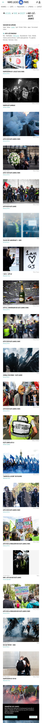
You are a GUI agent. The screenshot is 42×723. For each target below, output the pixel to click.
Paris (15, 13)
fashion (8, 27)
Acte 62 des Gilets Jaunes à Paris (11, 139)
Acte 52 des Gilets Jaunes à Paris (11, 341)
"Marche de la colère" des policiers (12, 476)
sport (17, 27)
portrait (21, 27)
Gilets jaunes (16, 36)
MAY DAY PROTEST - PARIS (9, 645)
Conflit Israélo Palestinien (22, 38)
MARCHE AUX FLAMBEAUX (9, 105)
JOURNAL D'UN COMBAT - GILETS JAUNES (12, 375)
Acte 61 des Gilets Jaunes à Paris (11, 173)
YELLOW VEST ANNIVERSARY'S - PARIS (12, 240)
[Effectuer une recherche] (37, 2)
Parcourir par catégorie (9, 25)
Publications (20, 7)
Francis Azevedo (6, 579)
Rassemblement (23, 36)
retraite (34, 36)
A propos (30, 7)
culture (4, 29)
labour (29, 27)
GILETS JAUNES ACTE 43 (8, 442)
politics (25, 27)
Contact (39, 7)
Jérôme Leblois (6, 107)
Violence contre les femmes (9, 38)
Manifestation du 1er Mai (9, 678)
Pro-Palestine (32, 38)
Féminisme (11, 40)
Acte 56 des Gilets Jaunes (9, 206)
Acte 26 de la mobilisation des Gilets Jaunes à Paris (16, 611)
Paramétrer (33, 717)
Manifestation (9, 36)
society (22, 13)
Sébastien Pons (6, 276)
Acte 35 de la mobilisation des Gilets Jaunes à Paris (16, 544)
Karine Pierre (6, 242)
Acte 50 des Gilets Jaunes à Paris (11, 409)
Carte (11, 7)
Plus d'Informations (9, 713)
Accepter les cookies (11, 717)
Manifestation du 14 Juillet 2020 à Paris (13, 71)
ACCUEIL (8, 13)
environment (35, 27)
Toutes (4, 27)
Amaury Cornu (6, 73)
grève (15, 40)
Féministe (5, 40)
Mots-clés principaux (10, 33)
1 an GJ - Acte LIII (7, 274)
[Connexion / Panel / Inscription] (39, 2)
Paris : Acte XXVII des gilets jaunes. (12, 577)
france (29, 36)
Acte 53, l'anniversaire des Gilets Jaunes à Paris (16, 307)
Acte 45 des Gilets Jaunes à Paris (11, 510)
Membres (3, 7)
